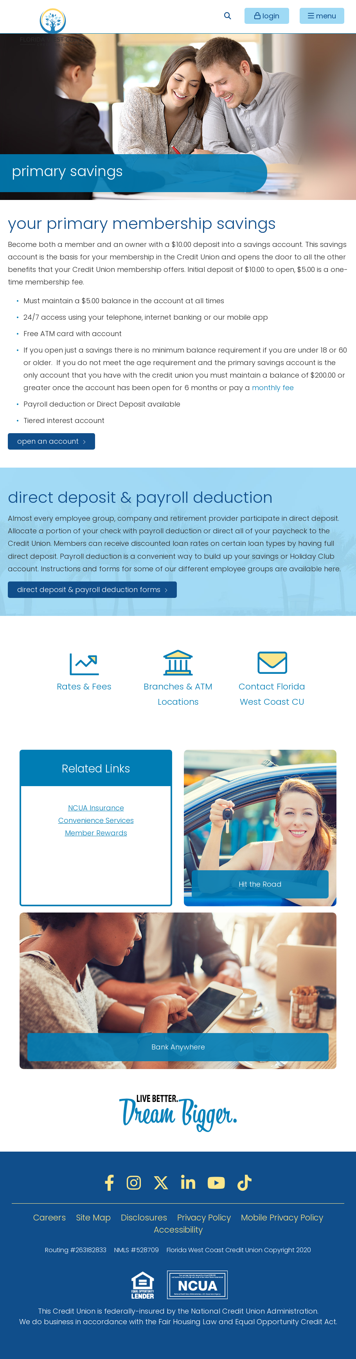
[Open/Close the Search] (227, 16)
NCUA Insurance (96, 808)
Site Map (93, 1217)
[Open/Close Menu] (322, 16)
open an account (48, 441)
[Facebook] (111, 1183)
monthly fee (273, 387)
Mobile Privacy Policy (282, 1217)
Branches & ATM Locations (178, 678)
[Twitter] (163, 1183)
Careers (49, 1217)
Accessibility (178, 1229)
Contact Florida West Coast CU (272, 678)
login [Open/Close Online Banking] (270, 16)
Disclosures (144, 1217)
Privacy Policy (204, 1217)
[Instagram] (136, 1183)
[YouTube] (218, 1183)
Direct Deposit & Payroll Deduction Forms (88, 589)
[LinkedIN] (190, 1183)
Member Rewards (96, 833)
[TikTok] (244, 1183)
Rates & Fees (84, 670)
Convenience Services (96, 820)
